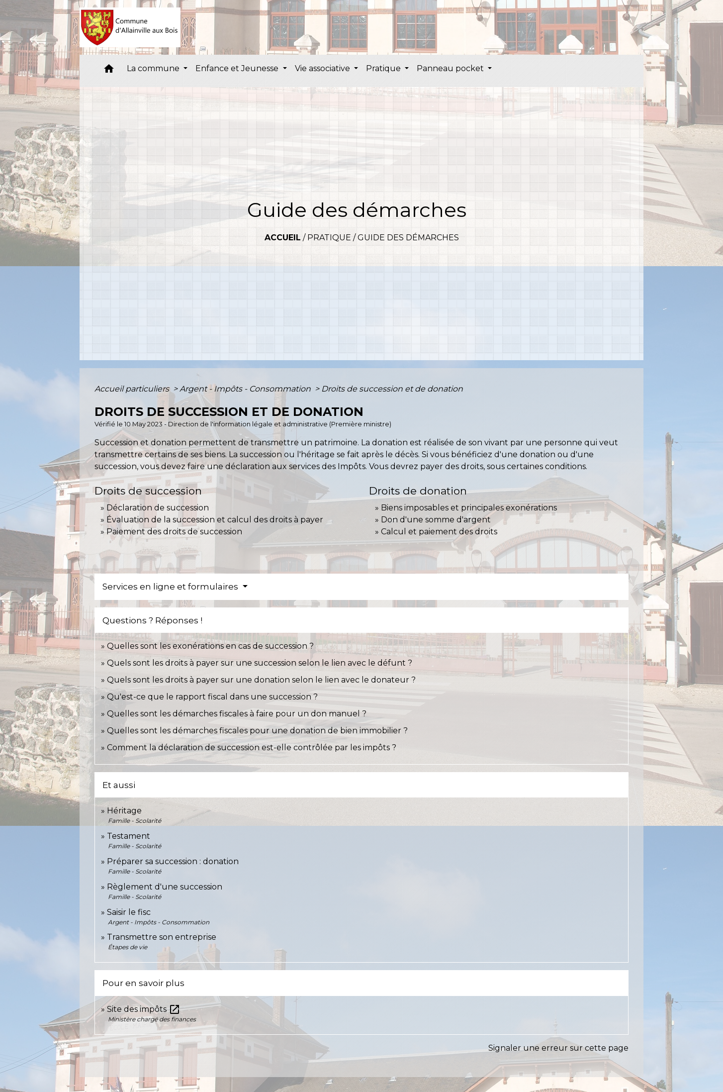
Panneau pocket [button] (451, 68)
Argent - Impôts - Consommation (246, 389)
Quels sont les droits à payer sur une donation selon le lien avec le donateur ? (261, 680)
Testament (128, 836)
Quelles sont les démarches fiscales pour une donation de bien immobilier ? (257, 730)
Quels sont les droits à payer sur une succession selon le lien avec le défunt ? (259, 663)
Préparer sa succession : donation (173, 861)
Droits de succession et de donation (392, 389)
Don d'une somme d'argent (436, 519)
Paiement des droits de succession (174, 531)
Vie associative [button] (323, 68)
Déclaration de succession (157, 507)
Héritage (124, 810)
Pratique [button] (384, 68)
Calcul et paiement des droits (439, 531)
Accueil (283, 237)
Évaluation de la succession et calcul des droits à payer (214, 519)
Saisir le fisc (129, 912)
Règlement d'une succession (164, 887)
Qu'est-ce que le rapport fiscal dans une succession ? (212, 696)
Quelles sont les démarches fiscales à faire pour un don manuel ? (236, 713)
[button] (109, 71)
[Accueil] (130, 27)
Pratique (329, 237)
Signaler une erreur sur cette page (558, 1048)
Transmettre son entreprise (161, 937)
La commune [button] (154, 68)
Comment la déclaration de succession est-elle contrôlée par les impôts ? (251, 747)
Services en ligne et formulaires (171, 587)
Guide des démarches (408, 237)
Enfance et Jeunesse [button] (237, 68)
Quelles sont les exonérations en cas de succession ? (210, 646)
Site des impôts (144, 1009)
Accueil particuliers (132, 389)
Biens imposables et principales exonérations (469, 507)
